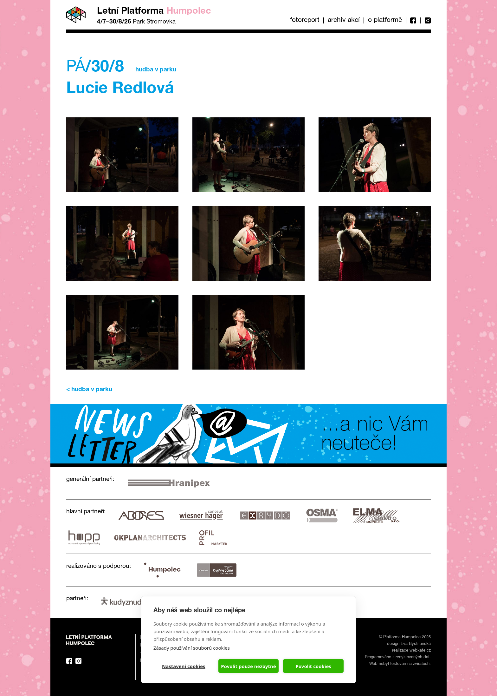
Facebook (413, 20)
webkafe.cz (420, 651)
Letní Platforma (154, 11)
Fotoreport (305, 20)
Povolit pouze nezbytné (248, 666)
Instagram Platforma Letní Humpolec (78, 661)
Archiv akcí (344, 20)
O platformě (385, 20)
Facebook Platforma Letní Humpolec (69, 661)
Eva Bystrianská (416, 644)
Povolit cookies (313, 666)
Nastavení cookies (183, 666)
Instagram (425, 20)
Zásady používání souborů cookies (191, 648)
